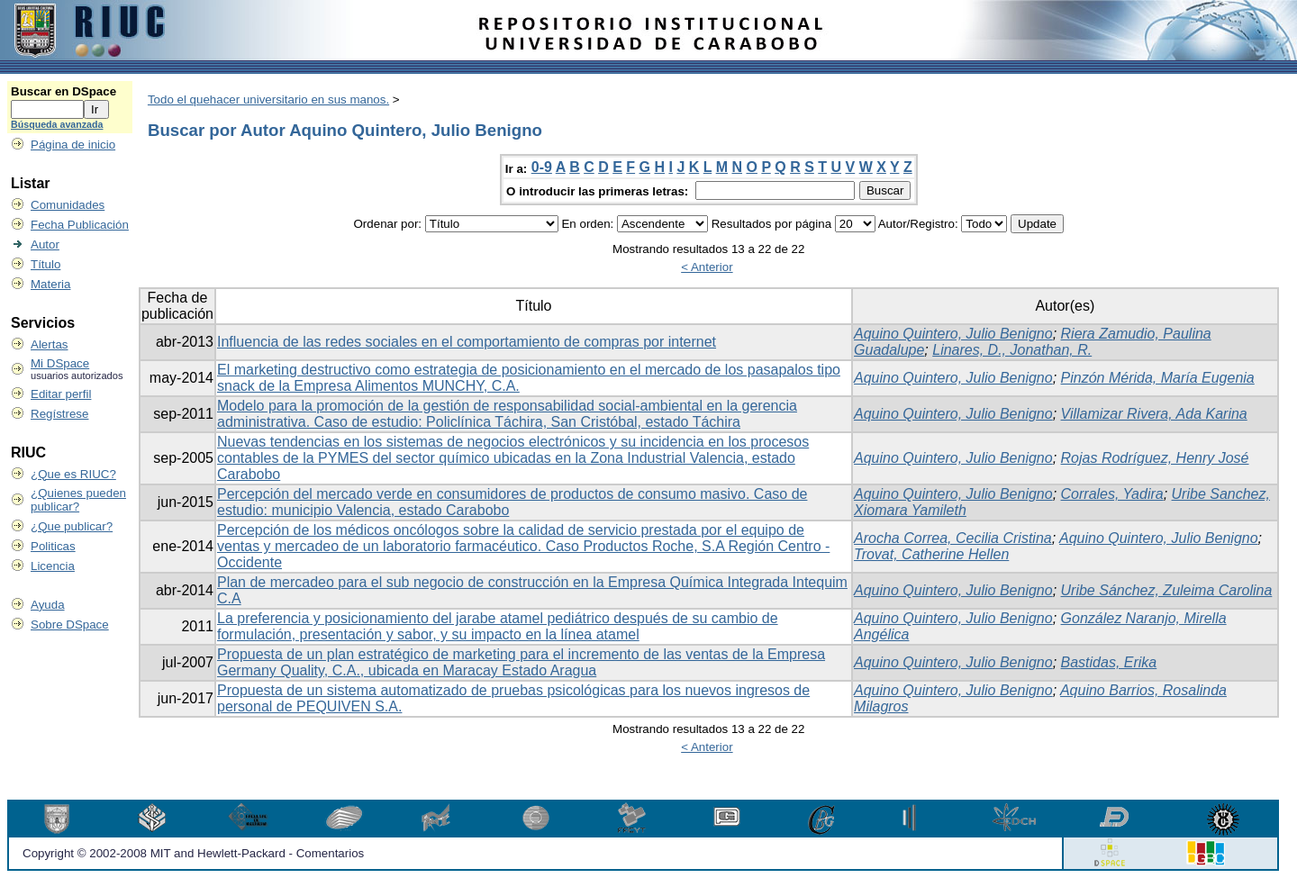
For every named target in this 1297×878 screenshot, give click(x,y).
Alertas (49, 344)
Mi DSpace (60, 363)
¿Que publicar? (72, 526)
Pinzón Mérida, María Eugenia (1158, 377)
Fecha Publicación (80, 224)
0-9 (541, 167)
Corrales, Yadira (1112, 494)
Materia (50, 284)
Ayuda (48, 604)
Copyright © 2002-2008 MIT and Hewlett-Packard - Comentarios (193, 853)
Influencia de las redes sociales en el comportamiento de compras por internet (466, 341)
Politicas (53, 546)
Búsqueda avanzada (57, 124)
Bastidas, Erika (1109, 662)
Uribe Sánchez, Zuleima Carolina (1167, 590)
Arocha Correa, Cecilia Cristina (953, 538)
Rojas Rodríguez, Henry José (1155, 458)
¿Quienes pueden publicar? (78, 499)
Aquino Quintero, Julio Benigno (953, 333)
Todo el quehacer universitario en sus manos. (268, 99)
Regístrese (59, 414)
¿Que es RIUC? (73, 474)
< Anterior (706, 267)
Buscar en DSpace (63, 91)
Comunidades (67, 205)
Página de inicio (73, 144)
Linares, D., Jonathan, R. (1012, 350)
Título (45, 264)
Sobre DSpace (70, 624)
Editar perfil (61, 394)
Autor (45, 244)
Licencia (53, 566)
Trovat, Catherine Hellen (931, 554)
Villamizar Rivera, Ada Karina (1154, 413)
